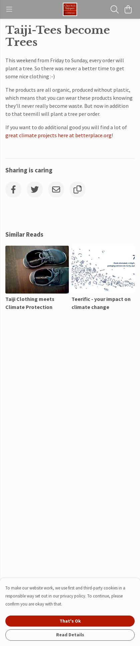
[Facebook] (13, 189)
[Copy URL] (77, 189)
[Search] (114, 9)
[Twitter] (35, 189)
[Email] (56, 189)
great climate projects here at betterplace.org (58, 135)
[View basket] (128, 9)
